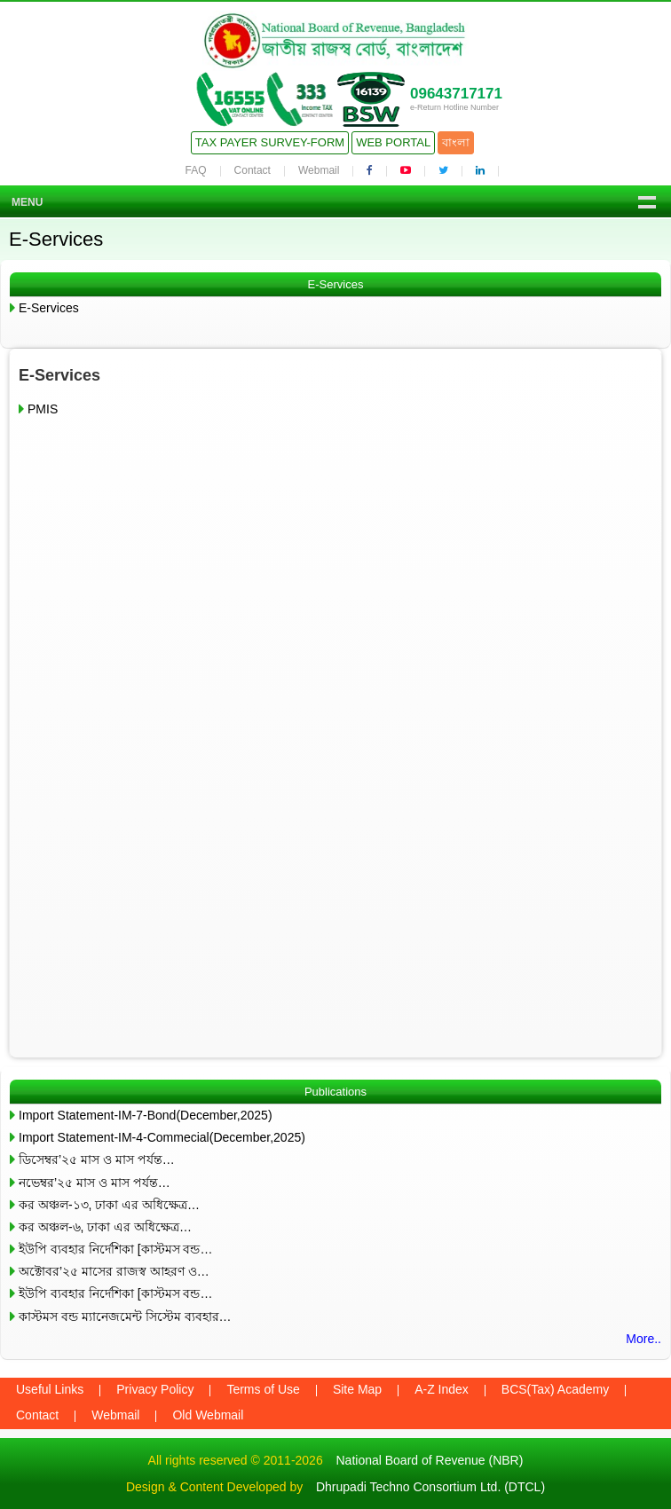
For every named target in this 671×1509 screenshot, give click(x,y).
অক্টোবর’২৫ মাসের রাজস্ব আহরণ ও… (114, 1271)
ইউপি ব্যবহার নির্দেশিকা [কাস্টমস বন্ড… (115, 1249)
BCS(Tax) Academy (555, 1389)
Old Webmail (207, 1415)
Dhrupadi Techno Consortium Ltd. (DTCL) (430, 1487)
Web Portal (393, 142)
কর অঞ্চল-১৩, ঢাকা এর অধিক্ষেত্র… (109, 1205)
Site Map (357, 1389)
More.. (643, 1339)
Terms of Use (262, 1389)
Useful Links (49, 1389)
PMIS (43, 409)
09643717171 (456, 93)
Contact (252, 170)
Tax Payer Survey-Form (269, 142)
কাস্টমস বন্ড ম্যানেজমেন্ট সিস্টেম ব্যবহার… (125, 1316)
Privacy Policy (154, 1389)
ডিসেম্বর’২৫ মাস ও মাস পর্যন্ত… (97, 1159)
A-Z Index (441, 1389)
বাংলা (456, 142)
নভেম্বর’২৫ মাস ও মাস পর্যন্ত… (94, 1182)
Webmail (318, 170)
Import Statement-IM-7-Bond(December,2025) (145, 1115)
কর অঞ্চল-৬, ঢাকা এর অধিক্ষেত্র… (105, 1227)
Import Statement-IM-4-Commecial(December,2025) (162, 1137)
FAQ (196, 170)
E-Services (49, 308)
